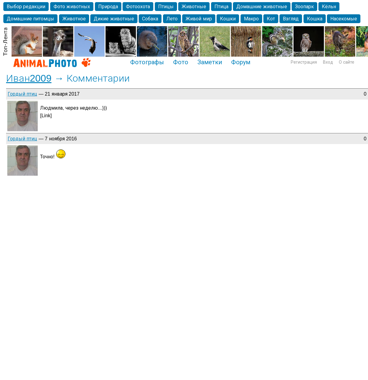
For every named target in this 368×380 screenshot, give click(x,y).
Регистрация (304, 62)
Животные (194, 6)
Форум (240, 62)
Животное (74, 18)
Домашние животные (261, 6)
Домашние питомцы (30, 18)
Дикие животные (114, 18)
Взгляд (291, 18)
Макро (251, 18)
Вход (328, 62)
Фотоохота (138, 6)
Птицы (166, 6)
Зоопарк (304, 6)
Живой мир (199, 18)
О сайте (346, 62)
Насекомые (343, 18)
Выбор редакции (26, 6)
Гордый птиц (22, 94)
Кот (271, 18)
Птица (221, 6)
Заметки (209, 62)
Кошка (314, 18)
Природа (108, 6)
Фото (180, 62)
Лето (172, 18)
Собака (150, 18)
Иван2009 (28, 78)
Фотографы (147, 62)
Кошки (228, 18)
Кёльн (329, 6)
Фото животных (72, 6)
